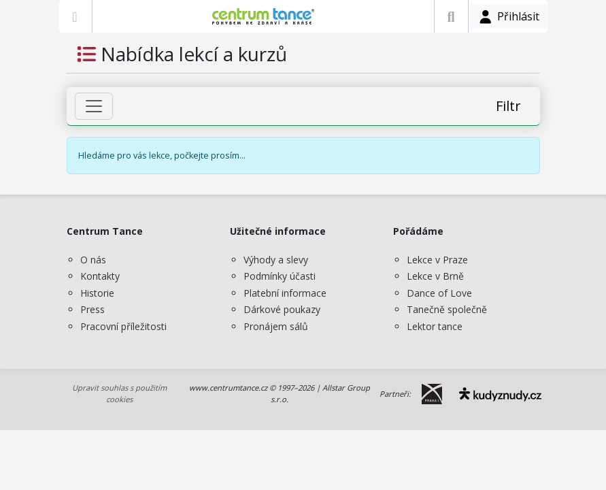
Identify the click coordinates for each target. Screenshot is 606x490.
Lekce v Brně (435, 276)
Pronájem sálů (275, 326)
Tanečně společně (447, 309)
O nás (93, 259)
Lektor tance (434, 326)
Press (92, 309)
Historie (97, 293)
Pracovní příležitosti (123, 326)
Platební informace (284, 293)
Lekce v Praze (437, 259)
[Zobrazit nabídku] (75, 16)
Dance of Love (439, 293)
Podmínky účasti (279, 276)
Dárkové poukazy (281, 309)
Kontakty (100, 276)
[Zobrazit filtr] (94, 106)
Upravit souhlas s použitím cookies (119, 393)
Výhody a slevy (275, 259)
